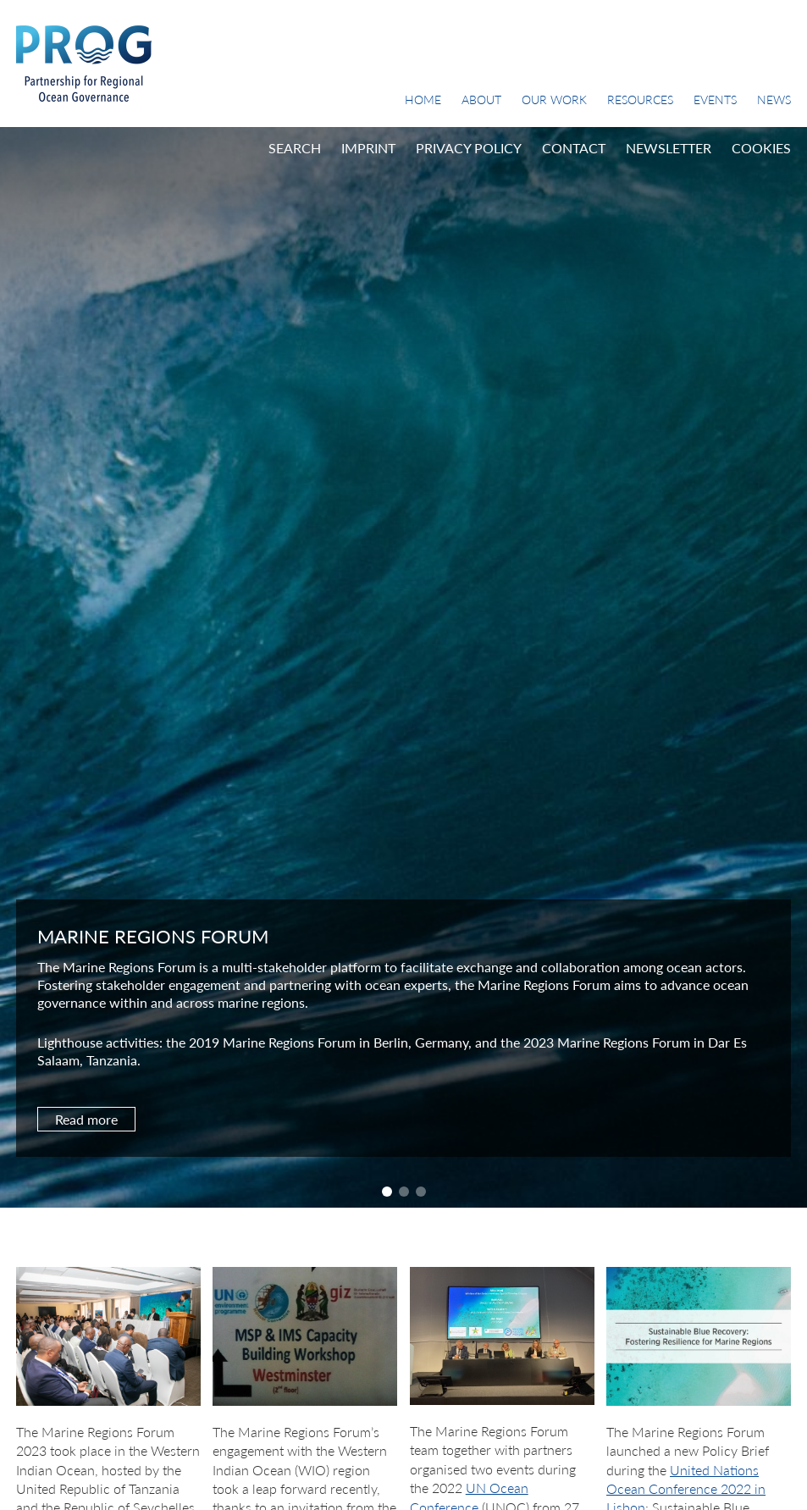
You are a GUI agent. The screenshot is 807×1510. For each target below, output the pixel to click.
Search (294, 148)
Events (715, 99)
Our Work (554, 99)
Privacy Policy (469, 148)
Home (423, 99)
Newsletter (668, 148)
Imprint (368, 148)
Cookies (761, 148)
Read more (86, 1119)
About (481, 99)
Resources (640, 99)
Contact (573, 148)
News (774, 99)
